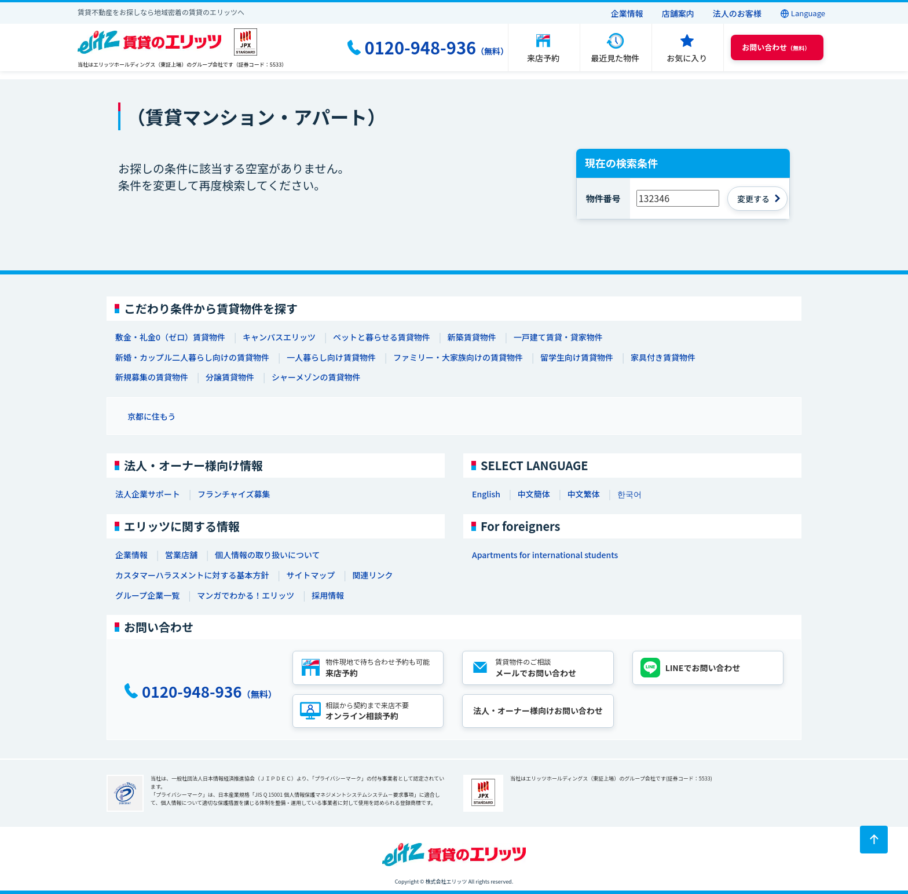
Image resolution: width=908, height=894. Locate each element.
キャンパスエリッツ (279, 337)
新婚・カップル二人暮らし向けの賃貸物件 (192, 357)
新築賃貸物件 (472, 337)
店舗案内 (678, 13)
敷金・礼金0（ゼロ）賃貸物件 (170, 337)
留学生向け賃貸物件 (576, 357)
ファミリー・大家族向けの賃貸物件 (458, 357)
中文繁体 (584, 494)
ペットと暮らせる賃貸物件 (381, 337)
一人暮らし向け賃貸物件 (331, 357)
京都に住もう (151, 416)
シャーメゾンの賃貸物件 (316, 377)
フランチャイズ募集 (233, 494)
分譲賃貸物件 (230, 377)
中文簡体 (534, 494)
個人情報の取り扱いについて (267, 554)
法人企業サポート (147, 494)
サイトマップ (310, 575)
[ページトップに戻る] (874, 839)
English (486, 494)
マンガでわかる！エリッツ (245, 595)
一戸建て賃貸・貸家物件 (558, 337)
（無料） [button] (776, 47)
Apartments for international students (545, 554)
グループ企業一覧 (147, 595)
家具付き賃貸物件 (663, 357)
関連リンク (372, 575)
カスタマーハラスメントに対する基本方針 (192, 575)
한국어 (629, 494)
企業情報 (627, 13)
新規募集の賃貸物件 (151, 377)
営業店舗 (181, 554)
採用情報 (328, 595)
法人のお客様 (737, 13)
